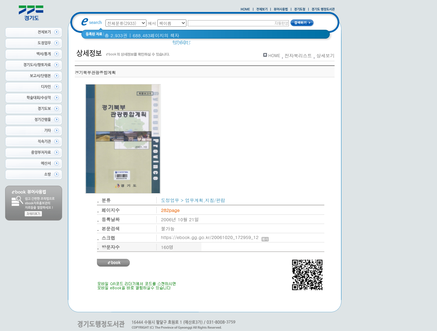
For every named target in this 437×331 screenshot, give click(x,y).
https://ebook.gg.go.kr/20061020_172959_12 (215, 237)
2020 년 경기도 (210, 44)
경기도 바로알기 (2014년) (258, 44)
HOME (274, 55)
